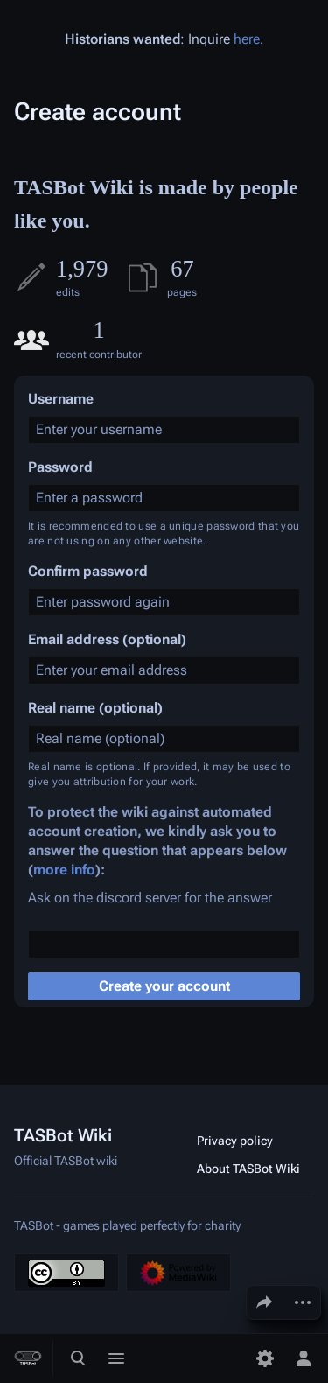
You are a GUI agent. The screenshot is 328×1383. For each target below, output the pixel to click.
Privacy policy (235, 1141)
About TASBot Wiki (248, 1169)
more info (64, 869)
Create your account (164, 986)
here (247, 39)
